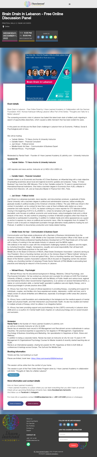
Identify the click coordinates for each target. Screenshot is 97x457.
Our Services (30, 423)
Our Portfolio (30, 426)
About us (29, 419)
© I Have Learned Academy (41, 451)
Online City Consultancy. (52, 453)
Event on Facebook (15, 403)
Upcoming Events (32, 421)
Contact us (30, 428)
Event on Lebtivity (33, 403)
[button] (69, 4)
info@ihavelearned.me (32, 440)
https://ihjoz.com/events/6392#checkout (47, 358)
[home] (34, 4)
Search (28, 430)
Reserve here (13, 375)
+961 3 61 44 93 (31, 438)
